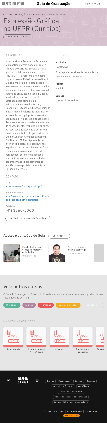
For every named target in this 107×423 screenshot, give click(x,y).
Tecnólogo (83, 386)
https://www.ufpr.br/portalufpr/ (23, 186)
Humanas (91, 381)
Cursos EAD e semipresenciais (71, 402)
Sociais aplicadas (63, 386)
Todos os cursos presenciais (71, 397)
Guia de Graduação (53, 4)
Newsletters (71, 415)
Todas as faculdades (70, 392)
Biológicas (64, 381)
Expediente (91, 411)
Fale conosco (74, 411)
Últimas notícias (53, 411)
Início (50, 381)
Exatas (78, 381)
